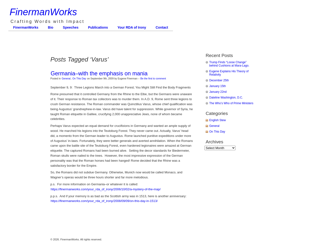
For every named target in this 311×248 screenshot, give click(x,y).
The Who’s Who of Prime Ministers (231, 103)
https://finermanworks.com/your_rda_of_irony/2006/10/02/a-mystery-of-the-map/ (106, 189)
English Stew (217, 120)
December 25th (219, 80)
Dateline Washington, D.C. (226, 97)
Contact (162, 27)
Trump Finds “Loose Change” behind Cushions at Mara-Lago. (229, 64)
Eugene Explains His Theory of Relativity (229, 73)
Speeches (70, 27)
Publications (98, 27)
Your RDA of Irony (132, 27)
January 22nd (218, 91)
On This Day (79, 78)
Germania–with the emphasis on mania (99, 73)
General (66, 78)
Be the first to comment (153, 78)
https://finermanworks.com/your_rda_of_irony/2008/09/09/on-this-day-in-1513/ (104, 201)
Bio (51, 27)
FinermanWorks (43, 12)
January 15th (217, 86)
